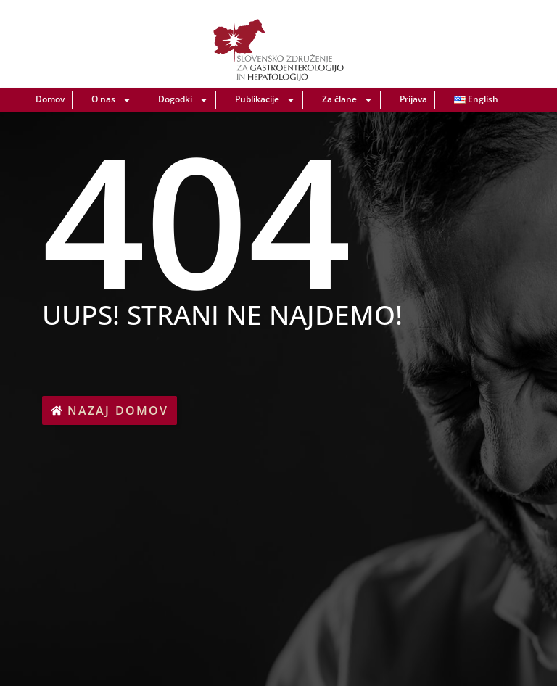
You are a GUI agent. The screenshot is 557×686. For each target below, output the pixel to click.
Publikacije (265, 100)
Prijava (413, 99)
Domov (50, 99)
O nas (111, 100)
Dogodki (183, 100)
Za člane (347, 100)
